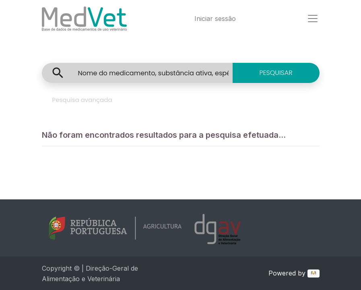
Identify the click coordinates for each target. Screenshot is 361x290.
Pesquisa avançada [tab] (82, 99)
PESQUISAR (275, 72)
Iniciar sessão (215, 18)
